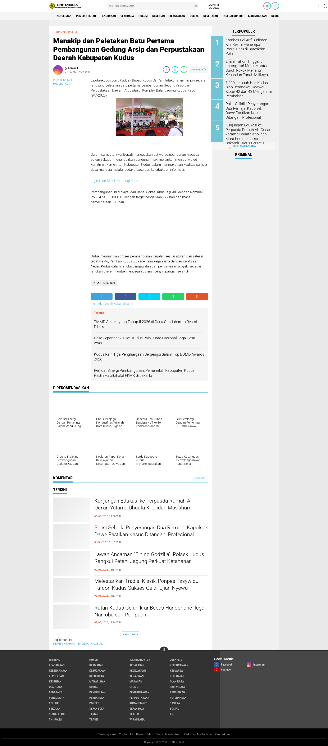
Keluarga (176, 670)
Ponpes (94, 703)
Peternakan (178, 697)
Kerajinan (136, 675)
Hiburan (54, 659)
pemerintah (97, 692)
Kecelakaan (137, 670)
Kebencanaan (259, 16)
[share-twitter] (175, 69)
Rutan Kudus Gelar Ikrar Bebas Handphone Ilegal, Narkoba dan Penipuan (144, 611)
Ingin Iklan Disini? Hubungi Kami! (115, 181)
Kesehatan (212, 16)
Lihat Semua (130, 634)
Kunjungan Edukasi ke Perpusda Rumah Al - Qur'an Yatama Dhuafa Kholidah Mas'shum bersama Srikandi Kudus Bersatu (145, 508)
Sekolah (54, 708)
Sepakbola (136, 708)
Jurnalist (177, 659)
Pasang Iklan (144, 734)
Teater (134, 713)
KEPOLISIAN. (97, 675)
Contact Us (126, 734)
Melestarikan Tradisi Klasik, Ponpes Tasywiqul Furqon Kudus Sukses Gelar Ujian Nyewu (148, 584)
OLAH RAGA (177, 681)
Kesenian (160, 16)
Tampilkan (200, 478)
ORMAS (93, 686)
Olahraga (128, 16)
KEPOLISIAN (64, 16)
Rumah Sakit (138, 703)
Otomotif (135, 686)
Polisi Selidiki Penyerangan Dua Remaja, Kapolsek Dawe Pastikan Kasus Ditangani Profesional (143, 534)
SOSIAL (195, 16)
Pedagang (55, 692)
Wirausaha (137, 719)
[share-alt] (102, 296)
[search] (152, 6)
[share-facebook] (166, 69)
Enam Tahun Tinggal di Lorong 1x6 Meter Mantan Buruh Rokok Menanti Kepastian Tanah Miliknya (246, 67)
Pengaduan (222, 734)
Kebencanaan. (58, 670)
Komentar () (198, 69)
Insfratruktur (235, 16)
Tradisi (94, 719)
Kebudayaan (97, 670)
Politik (54, 703)
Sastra (175, 703)
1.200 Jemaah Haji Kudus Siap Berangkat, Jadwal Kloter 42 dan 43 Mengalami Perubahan (249, 88)
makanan (135, 681)
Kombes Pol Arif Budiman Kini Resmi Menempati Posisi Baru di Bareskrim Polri (249, 44)
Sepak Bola (96, 708)
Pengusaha (56, 697)
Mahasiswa (97, 681)
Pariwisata (177, 686)
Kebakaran (137, 665)
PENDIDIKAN (109, 16)
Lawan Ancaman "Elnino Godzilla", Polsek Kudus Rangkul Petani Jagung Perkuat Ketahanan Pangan (151, 561)
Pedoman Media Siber (198, 734)
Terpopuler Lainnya (243, 145)
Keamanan (96, 665)
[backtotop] (164, 650)
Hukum (144, 16)
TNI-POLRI (55, 719)
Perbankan (97, 697)
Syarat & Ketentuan (168, 734)
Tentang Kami (107, 734)
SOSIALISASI (57, 713)
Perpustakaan (139, 697)
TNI (172, 713)
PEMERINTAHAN (86, 16)
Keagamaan (179, 16)
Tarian (94, 713)
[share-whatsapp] (184, 69)
